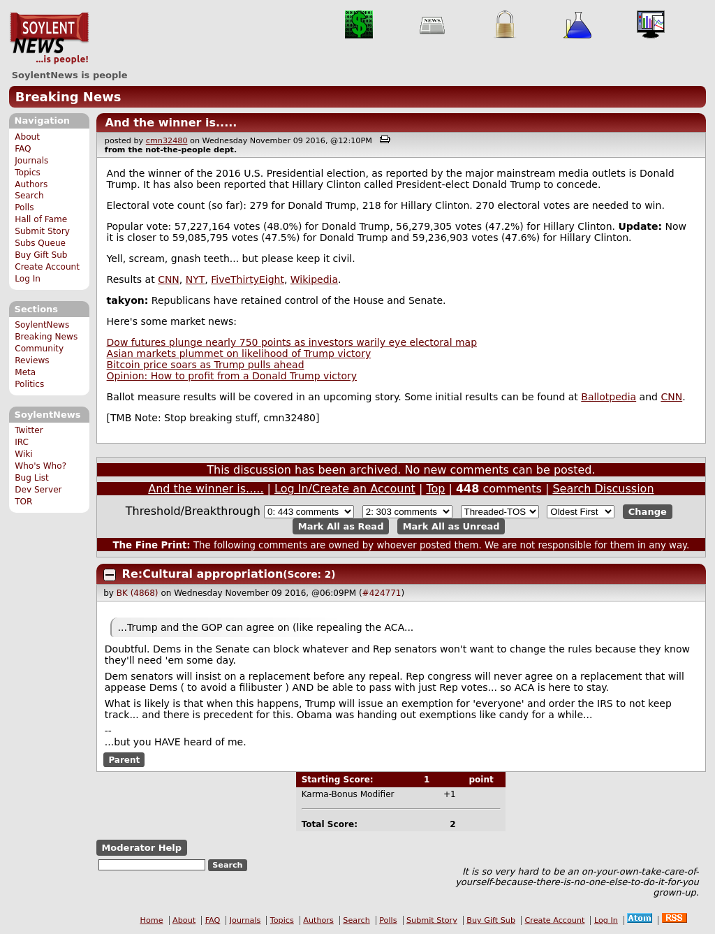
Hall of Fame (41, 219)
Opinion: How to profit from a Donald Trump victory (232, 375)
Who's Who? (40, 466)
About (27, 137)
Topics (27, 172)
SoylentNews (49, 38)
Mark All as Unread (451, 526)
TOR (23, 501)
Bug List (32, 478)
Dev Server (38, 490)
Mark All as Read (341, 526)
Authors (31, 184)
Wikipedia (314, 279)
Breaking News (68, 96)
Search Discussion (603, 488)
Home (151, 920)
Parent (124, 760)
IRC (22, 442)
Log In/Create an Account (344, 488)
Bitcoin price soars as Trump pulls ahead (205, 364)
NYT (195, 279)
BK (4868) (138, 593)
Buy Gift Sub (41, 255)
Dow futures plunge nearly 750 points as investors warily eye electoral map (292, 342)
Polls (24, 207)
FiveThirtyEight (247, 279)
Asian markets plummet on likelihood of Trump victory (239, 353)
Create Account (47, 267)
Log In (27, 279)
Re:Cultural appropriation (202, 574)
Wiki (23, 454)
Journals (31, 161)
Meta (25, 372)
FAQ (23, 149)
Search (29, 195)
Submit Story (42, 231)
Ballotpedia (608, 396)
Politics (29, 384)
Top (435, 488)
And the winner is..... (171, 122)
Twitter (29, 430)
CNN (168, 279)
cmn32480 (167, 140)
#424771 (381, 593)
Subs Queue (40, 243)
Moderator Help (141, 847)
